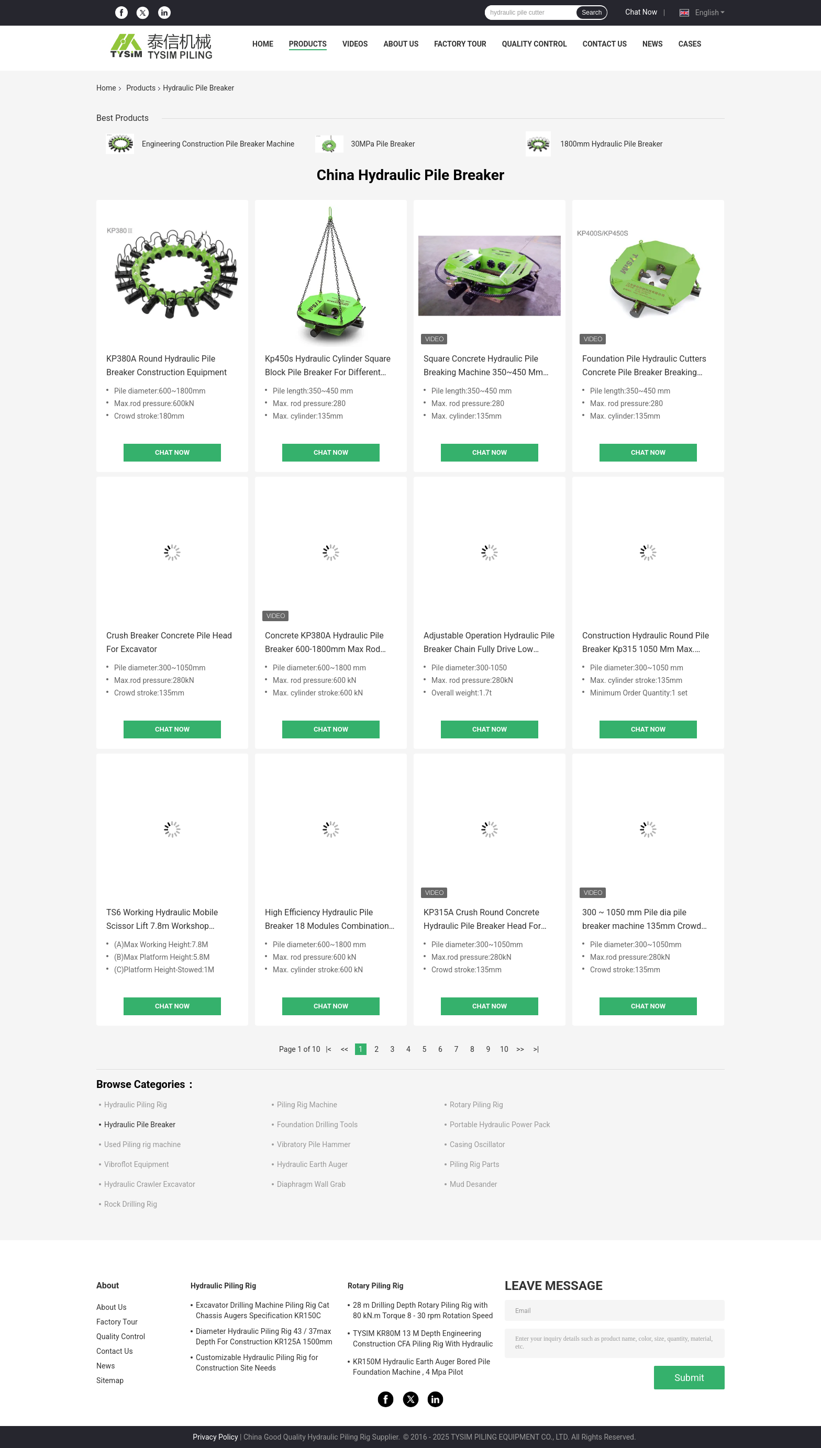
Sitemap (110, 1380)
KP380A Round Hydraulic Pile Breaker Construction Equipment (166, 365)
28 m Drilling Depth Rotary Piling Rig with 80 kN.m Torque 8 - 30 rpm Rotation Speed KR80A (423, 1312)
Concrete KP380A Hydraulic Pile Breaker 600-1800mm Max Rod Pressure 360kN (324, 643)
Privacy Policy (215, 1437)
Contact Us (605, 44)
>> (520, 1049)
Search (592, 12)
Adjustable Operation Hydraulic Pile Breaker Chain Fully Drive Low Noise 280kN (489, 643)
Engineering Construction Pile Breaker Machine (218, 144)
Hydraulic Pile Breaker (139, 1124)
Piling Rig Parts (475, 1164)
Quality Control (534, 44)
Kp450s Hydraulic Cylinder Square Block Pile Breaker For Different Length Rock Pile (328, 366)
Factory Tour (460, 44)
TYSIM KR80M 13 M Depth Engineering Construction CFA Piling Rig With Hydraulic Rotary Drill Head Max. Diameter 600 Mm (423, 1340)
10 (504, 1049)
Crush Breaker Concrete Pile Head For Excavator (169, 642)
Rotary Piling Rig (476, 1105)
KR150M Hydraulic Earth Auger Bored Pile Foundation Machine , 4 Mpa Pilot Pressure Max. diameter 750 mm (421, 1368)
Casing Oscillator (477, 1144)
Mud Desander (473, 1184)
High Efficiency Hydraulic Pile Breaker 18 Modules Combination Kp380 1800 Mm (327, 920)
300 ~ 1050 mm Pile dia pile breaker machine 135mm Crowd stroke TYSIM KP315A (641, 920)
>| (536, 1049)
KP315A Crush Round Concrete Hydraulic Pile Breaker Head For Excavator (482, 920)
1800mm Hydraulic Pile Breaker (611, 144)
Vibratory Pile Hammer (314, 1144)
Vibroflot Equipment (136, 1164)
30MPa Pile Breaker (383, 144)
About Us (400, 44)
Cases (690, 44)
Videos (355, 44)
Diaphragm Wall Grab (311, 1184)
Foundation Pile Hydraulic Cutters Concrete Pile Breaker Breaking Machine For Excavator (644, 366)
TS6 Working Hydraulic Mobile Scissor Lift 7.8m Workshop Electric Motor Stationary (162, 920)
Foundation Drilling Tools (317, 1124)
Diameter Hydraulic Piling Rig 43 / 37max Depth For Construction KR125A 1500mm (264, 1336)
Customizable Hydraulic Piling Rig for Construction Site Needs (257, 1362)
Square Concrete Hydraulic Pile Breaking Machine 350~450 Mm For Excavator (483, 366)
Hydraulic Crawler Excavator (149, 1184)
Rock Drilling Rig (130, 1204)
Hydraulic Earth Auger (312, 1164)
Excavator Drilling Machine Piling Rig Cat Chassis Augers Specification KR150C (262, 1310)
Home (262, 44)
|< (328, 1049)
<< (344, 1049)
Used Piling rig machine (142, 1144)
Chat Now (641, 12)
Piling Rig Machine (307, 1105)
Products (308, 44)
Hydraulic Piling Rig (135, 1105)
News (652, 44)
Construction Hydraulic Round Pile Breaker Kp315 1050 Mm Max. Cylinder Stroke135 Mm (645, 643)
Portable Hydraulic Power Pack (500, 1124)
